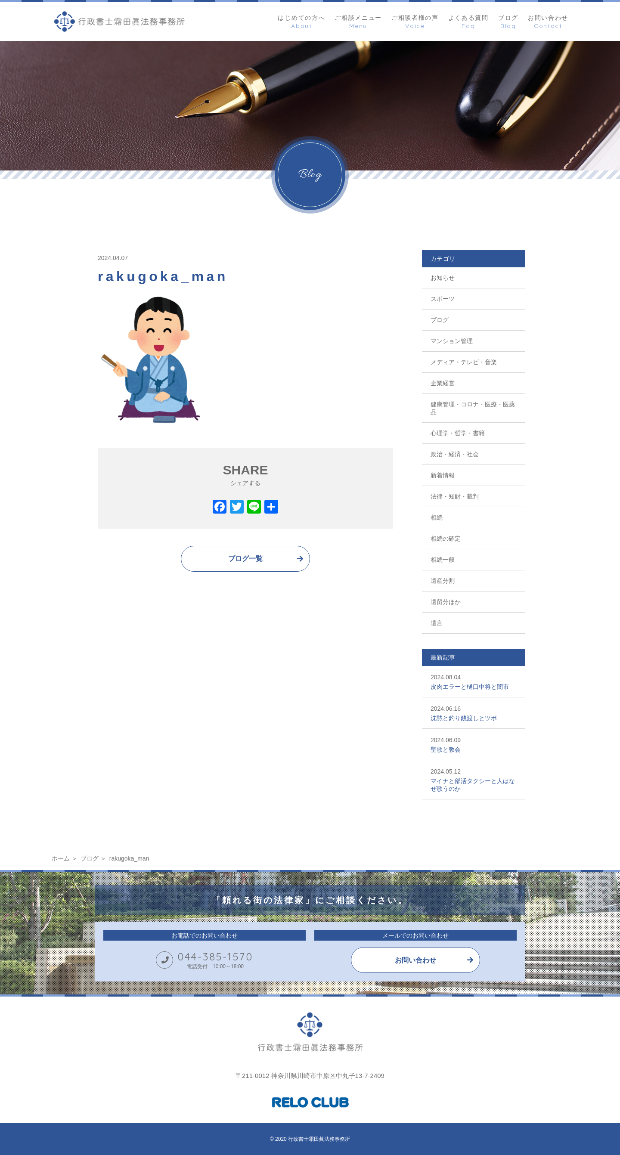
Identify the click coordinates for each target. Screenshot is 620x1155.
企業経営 (443, 383)
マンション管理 (452, 341)
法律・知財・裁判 (455, 496)
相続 (437, 517)
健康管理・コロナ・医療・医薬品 (473, 408)
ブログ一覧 (245, 558)
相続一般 (443, 559)
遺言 (437, 622)
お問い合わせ (415, 960)
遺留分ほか (446, 601)
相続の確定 (446, 538)
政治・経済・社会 (455, 454)
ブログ (440, 319)
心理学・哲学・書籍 (458, 433)
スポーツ (443, 298)
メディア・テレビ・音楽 (464, 362)
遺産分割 (443, 580)
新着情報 (443, 475)
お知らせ (443, 277)
